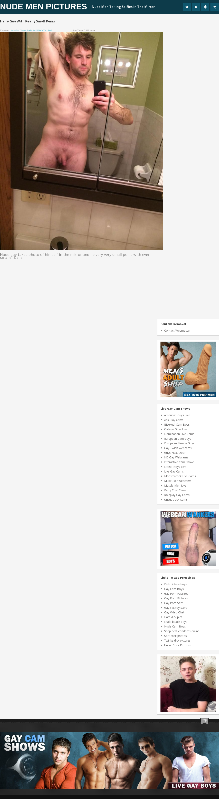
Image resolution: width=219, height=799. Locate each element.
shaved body (26, 30)
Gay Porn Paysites (176, 593)
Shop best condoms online (181, 631)
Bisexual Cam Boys (177, 424)
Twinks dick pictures (177, 640)
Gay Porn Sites (174, 603)
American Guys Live (177, 415)
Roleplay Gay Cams (177, 495)
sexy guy (14, 30)
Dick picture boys (175, 584)
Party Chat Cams (175, 490)
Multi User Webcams (177, 481)
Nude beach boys (175, 622)
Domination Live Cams (179, 434)
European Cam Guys (177, 438)
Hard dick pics (173, 617)
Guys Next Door (175, 453)
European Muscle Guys (179, 443)
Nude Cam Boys (175, 626)
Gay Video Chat (174, 612)
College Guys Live (175, 429)
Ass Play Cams (174, 420)
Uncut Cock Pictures (177, 645)
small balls (37, 30)
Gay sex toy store (175, 608)
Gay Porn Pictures (176, 598)
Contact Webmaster (177, 330)
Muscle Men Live (175, 485)
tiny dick (48, 30)
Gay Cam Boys (174, 589)
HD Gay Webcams (176, 457)
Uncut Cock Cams (176, 499)
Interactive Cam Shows (179, 462)
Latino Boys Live (175, 467)
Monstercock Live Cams (180, 476)
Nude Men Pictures (43, 6)
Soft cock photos (175, 636)
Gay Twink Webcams (178, 448)
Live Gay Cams (174, 471)
